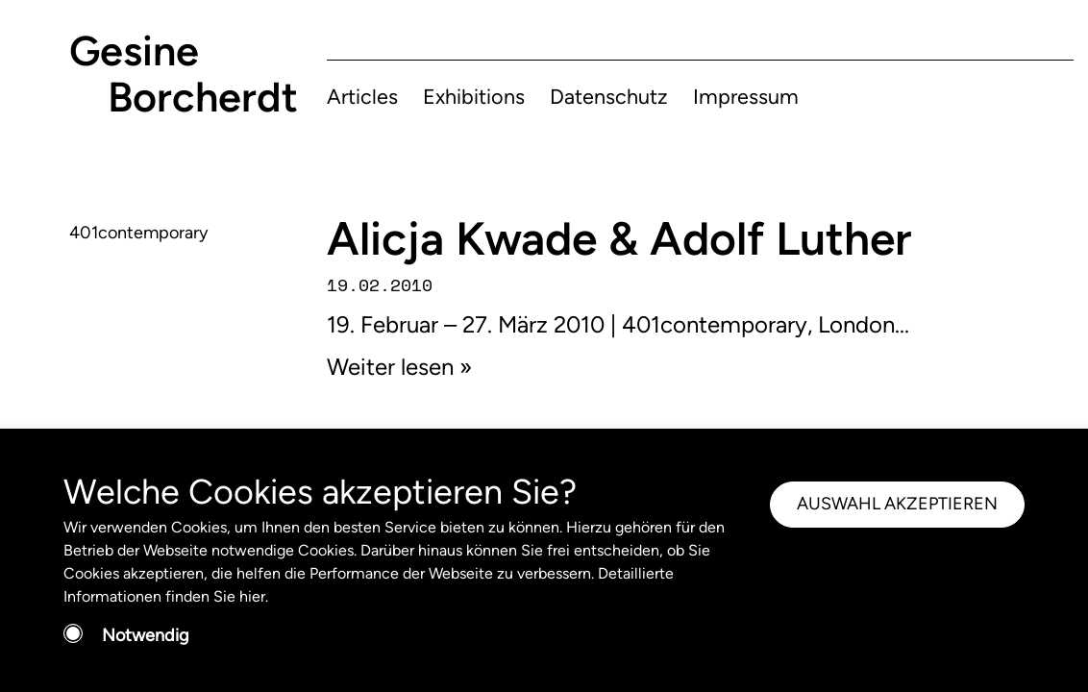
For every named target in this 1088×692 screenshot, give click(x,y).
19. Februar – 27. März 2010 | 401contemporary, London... (618, 324)
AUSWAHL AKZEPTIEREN (897, 503)
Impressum (746, 96)
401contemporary (138, 232)
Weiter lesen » (399, 367)
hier (252, 596)
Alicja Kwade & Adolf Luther (619, 238)
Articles (362, 96)
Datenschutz (609, 96)
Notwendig (145, 635)
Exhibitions (474, 96)
